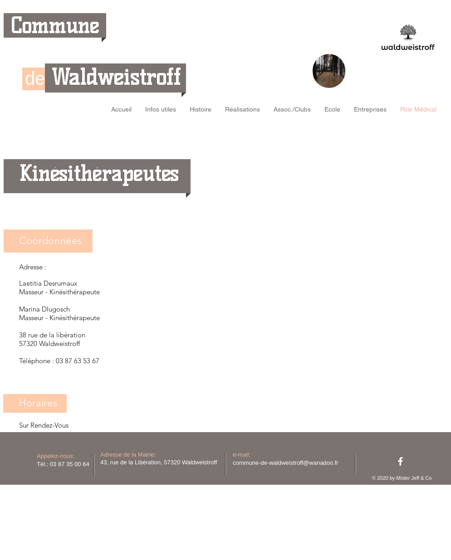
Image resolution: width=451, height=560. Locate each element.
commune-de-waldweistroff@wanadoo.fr (285, 462)
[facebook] (400, 461)
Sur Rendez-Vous (44, 425)
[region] (329, 71)
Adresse (31, 267)
